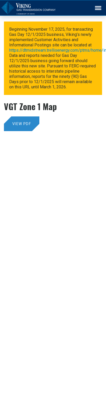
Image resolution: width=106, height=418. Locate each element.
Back (95, 4)
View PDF (21, 124)
